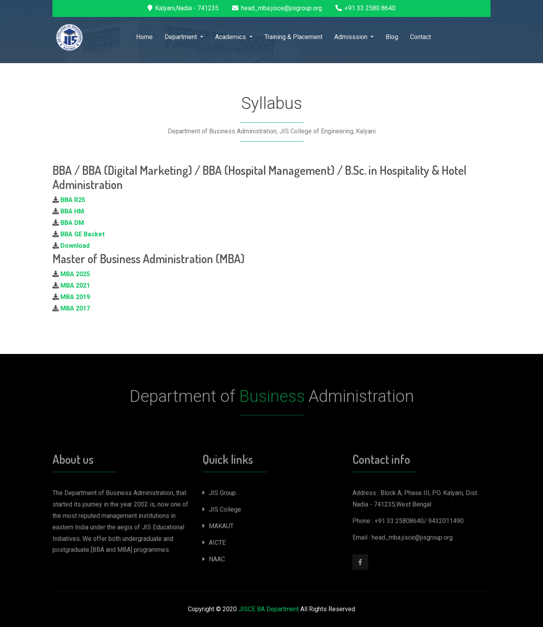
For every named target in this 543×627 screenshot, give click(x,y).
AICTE (214, 544)
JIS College (221, 511)
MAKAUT (218, 528)
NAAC (213, 561)
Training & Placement (293, 37)
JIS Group (219, 494)
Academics (231, 37)
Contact (420, 37)
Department (181, 37)
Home (144, 37)
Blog (392, 37)
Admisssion (351, 37)
